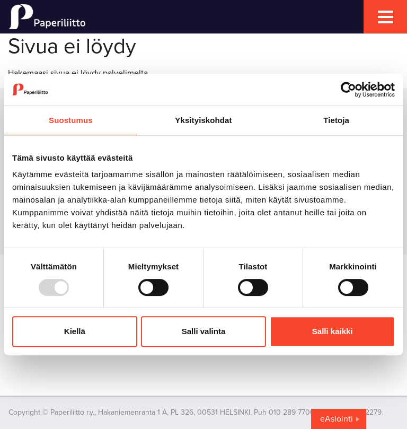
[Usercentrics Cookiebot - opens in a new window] (348, 90)
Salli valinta (204, 331)
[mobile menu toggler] (385, 16)
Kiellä (74, 331)
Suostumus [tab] (71, 120)
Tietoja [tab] (336, 120)
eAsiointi (336, 419)
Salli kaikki (332, 331)
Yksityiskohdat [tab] (203, 120)
